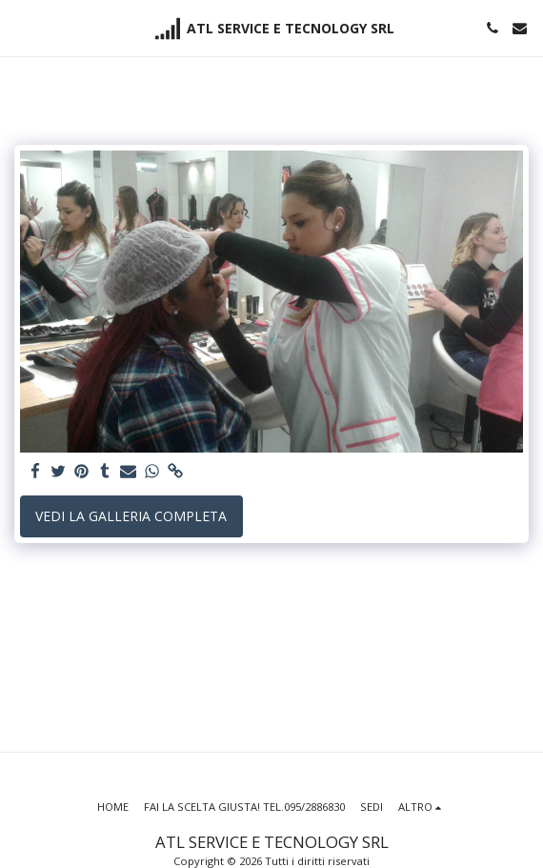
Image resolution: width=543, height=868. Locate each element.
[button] (21, 27)
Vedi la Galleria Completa (131, 516)
